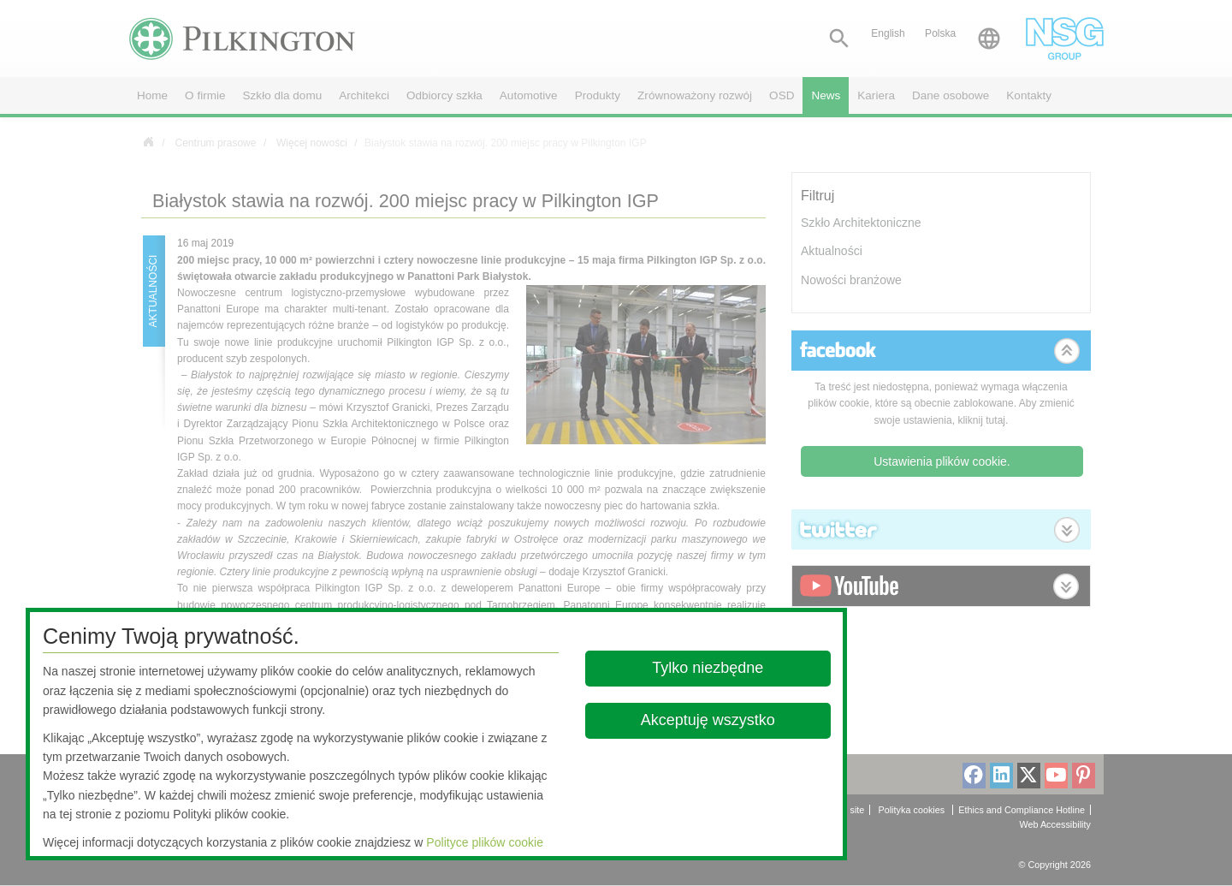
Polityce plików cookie (484, 842)
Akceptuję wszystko (708, 719)
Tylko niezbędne (708, 667)
